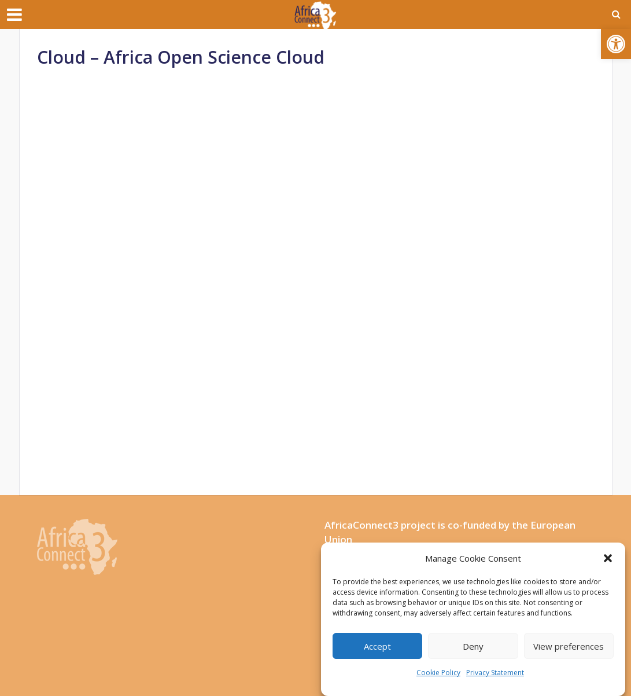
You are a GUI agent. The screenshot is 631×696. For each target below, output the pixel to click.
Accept (377, 646)
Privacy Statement (495, 672)
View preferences (568, 646)
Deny (473, 646)
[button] (616, 44)
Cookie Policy (438, 672)
